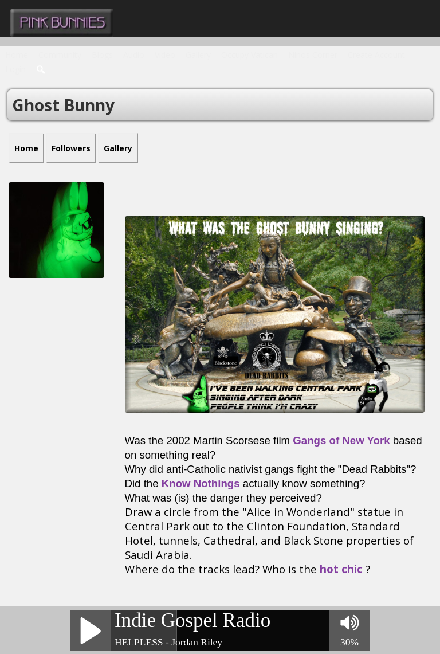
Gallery (198, 54)
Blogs (102, 54)
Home (16, 54)
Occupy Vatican (249, 54)
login (15, 69)
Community (59, 54)
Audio (133, 54)
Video (165, 54)
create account (376, 54)
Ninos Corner (312, 54)
